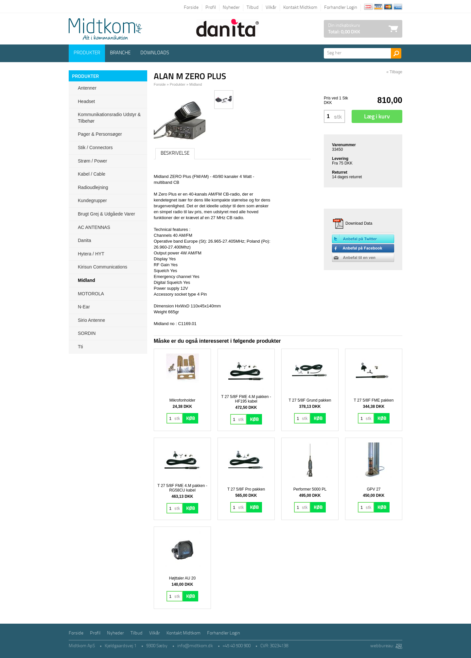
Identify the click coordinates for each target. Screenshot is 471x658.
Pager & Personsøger (100, 134)
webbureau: (381, 646)
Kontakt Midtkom (300, 7)
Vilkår (271, 7)
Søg (396, 53)
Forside (191, 7)
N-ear (84, 306)
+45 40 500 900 (237, 646)
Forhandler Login (340, 7)
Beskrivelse (175, 153)
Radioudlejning (93, 187)
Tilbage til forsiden (73, 7)
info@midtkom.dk (195, 646)
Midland (86, 280)
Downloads (154, 53)
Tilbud (253, 7)
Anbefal (363, 257)
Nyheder (231, 7)
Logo (105, 29)
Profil (210, 7)
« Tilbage (394, 72)
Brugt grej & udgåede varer (106, 213)
